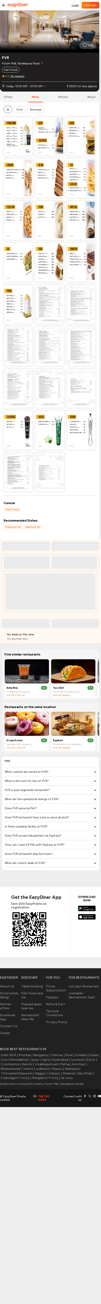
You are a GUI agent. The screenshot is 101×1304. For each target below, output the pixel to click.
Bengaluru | (41, 1055)
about (91, 97)
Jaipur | (35, 1060)
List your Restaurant (84, 986)
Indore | (29, 1069)
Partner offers (6, 1006)
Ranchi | (27, 1064)
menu (35, 97)
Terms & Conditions (54, 1013)
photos (63, 97)
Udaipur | (55, 1073)
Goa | (4, 1060)
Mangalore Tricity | (45, 1078)
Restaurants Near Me (30, 1017)
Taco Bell (58, 687)
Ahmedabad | (19, 1060)
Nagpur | (41, 1073)
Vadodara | (72, 1069)
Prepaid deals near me (31, 1006)
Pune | (70, 1055)
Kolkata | (82, 1055)
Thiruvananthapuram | (17, 1073)
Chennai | (57, 1055)
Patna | (65, 1064)
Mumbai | (25, 1055)
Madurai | (69, 1073)
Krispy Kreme (14, 740)
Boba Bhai (12, 687)
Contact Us (9, 1026)
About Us (7, 986)
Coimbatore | (10, 1064)
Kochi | (91, 1060)
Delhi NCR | (9, 1055)
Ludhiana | (43, 1069)
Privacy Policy (56, 1022)
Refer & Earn (55, 1004)
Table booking (32, 986)
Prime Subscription (56, 988)
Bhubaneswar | (11, 1069)
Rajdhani (58, 740)
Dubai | (94, 1055)
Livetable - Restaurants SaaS (82, 995)
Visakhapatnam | (47, 1064)
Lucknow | (78, 1060)
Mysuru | (57, 1069)
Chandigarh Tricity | (15, 1078)
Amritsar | (79, 1064)
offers (8, 97)
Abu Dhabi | (85, 1073)
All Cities (66, 1078)
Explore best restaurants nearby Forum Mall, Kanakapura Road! (42, 1084)
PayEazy (52, 997)
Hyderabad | (60, 1060)
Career (5, 1033)
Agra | (46, 1060)
